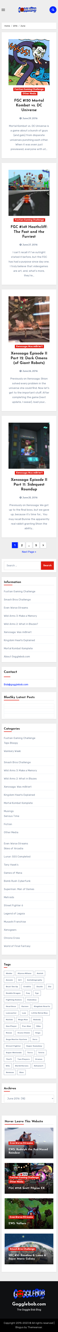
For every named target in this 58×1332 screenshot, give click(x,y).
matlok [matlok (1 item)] (9, 1019)
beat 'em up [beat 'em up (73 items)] (12, 986)
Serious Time (11, 816)
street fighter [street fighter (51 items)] (13, 1046)
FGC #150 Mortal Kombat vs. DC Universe (29, 105)
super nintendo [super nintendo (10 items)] (14, 1053)
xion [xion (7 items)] (21, 1072)
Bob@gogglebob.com (16, 684)
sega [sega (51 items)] (37, 1033)
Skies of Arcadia (13, 848)
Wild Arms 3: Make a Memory (20, 615)
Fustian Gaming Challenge (29, 89)
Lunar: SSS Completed (17, 856)
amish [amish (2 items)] (40, 973)
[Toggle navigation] (3, 10)
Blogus (19, 1327)
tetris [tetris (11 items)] (41, 1053)
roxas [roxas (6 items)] (9, 1033)
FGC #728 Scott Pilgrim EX (27, 1188)
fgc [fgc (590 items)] (37, 993)
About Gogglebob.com (17, 656)
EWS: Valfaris (17, 1223)
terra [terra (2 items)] (30, 1053)
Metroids (9, 897)
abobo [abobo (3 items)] (9, 973)
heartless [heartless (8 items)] (11, 1006)
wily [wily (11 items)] (8, 1066)
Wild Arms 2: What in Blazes (20, 778)
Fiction (8, 824)
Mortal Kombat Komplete (18, 648)
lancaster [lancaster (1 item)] (11, 1013)
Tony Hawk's (11, 864)
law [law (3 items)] (24, 1013)
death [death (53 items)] (40, 986)
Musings (9, 811)
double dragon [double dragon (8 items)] (13, 993)
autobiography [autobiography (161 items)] (34, 980)
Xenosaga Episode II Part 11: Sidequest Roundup (29, 484)
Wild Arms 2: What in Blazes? (21, 624)
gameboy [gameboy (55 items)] (32, 1000)
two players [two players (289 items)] (23, 1059)
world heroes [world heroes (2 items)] (21, 1066)
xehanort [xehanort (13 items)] (38, 1066)
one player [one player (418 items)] (11, 1026)
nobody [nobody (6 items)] (37, 1019)
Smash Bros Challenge (17, 599)
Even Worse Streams (16, 607)
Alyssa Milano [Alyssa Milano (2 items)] (24, 973)
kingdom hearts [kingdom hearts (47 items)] (42, 1006)
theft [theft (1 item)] (9, 1059)
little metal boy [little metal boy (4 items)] (39, 1013)
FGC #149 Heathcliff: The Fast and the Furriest (29, 231)
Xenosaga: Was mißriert (29, 346)
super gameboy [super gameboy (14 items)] (34, 1046)
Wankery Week (12, 751)
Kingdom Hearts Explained (19, 640)
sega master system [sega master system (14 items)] (16, 1039)
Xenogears (10, 929)
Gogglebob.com (29, 1304)
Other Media (29, 93)
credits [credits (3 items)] (27, 986)
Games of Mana (13, 872)
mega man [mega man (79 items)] (23, 1019)
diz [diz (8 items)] (49, 986)
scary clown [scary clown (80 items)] (23, 1033)
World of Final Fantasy (17, 946)
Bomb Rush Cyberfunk (17, 881)
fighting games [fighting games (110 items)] (14, 1000)
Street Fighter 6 (13, 905)
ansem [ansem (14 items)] (9, 980)
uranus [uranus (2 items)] (38, 1059)
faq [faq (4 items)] (28, 993)
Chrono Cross (12, 938)
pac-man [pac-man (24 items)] (26, 1026)
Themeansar (35, 1327)
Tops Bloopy (11, 743)
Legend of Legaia (14, 913)
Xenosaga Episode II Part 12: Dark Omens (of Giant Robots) (29, 358)
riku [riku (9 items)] (38, 1026)
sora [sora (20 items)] (34, 1039)
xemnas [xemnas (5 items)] (10, 1072)
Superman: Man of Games (19, 889)
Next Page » (29, 551)
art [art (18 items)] (20, 980)
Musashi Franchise (15, 921)
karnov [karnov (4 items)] (24, 1006)
